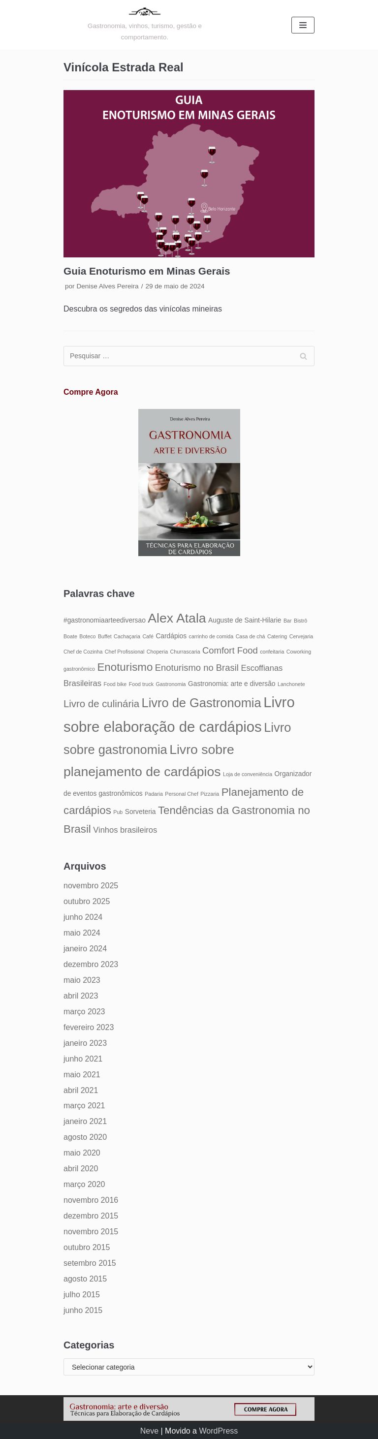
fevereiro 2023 (88, 1027)
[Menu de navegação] (303, 25)
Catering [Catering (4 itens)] (277, 636)
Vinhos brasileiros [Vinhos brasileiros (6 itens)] (125, 829)
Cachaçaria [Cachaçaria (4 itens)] (127, 636)
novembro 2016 (90, 1200)
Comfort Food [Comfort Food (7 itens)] (230, 650)
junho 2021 (82, 1059)
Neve (149, 1431)
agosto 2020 (85, 1137)
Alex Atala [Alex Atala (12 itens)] (177, 618)
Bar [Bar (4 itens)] (288, 621)
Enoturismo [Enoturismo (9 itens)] (125, 667)
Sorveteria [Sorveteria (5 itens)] (140, 811)
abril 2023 (80, 996)
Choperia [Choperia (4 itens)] (157, 652)
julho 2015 (81, 1294)
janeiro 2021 (85, 1121)
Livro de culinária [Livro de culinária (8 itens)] (101, 703)
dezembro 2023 (90, 964)
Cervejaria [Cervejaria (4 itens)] (301, 636)
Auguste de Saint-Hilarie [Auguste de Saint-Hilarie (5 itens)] (244, 620)
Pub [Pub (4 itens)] (118, 812)
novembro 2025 (90, 885)
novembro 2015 (90, 1231)
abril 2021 (80, 1090)
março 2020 (84, 1184)
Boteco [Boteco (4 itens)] (87, 636)
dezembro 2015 (90, 1216)
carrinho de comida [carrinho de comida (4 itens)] (211, 636)
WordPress (218, 1431)
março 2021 (84, 1105)
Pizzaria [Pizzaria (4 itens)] (209, 794)
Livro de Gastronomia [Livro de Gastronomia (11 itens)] (201, 703)
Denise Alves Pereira (107, 286)
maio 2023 (81, 980)
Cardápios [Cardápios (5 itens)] (171, 636)
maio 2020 (81, 1153)
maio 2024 (81, 933)
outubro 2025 (86, 901)
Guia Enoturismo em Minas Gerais (146, 271)
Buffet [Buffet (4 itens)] (105, 636)
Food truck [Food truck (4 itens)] (141, 684)
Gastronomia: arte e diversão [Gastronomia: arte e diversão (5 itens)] (232, 684)
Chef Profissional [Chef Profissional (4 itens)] (125, 652)
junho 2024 (82, 917)
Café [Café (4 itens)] (148, 636)
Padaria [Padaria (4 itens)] (154, 794)
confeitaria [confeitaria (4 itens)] (272, 652)
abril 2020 (80, 1168)
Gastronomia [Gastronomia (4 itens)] (171, 684)
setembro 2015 (89, 1263)
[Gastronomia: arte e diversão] (144, 25)
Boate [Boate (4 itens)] (70, 636)
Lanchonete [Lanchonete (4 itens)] (291, 684)
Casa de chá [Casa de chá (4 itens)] (250, 636)
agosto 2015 (85, 1279)
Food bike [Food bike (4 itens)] (114, 684)
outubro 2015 (86, 1247)
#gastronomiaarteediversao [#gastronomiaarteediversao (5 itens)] (104, 620)
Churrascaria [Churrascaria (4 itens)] (185, 652)
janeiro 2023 (85, 1043)
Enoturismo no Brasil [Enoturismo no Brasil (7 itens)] (197, 667)
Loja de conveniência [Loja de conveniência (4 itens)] (247, 774)
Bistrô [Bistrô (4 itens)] (300, 621)
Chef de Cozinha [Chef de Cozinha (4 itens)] (82, 652)
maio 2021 (81, 1074)
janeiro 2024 (85, 948)
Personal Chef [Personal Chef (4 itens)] (181, 794)
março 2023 (84, 1011)
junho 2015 (82, 1310)
